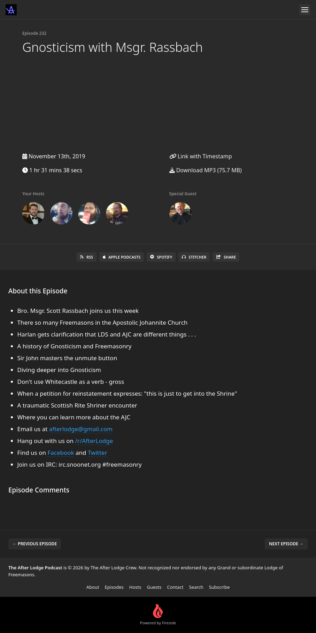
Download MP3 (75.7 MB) (205, 170)
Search (196, 587)
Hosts (135, 587)
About (92, 587)
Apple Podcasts (121, 257)
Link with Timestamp (200, 156)
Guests (154, 587)
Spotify (161, 257)
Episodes (114, 587)
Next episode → (286, 544)
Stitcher (194, 257)
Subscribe (219, 587)
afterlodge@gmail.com (81, 429)
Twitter (97, 453)
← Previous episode (35, 544)
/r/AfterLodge (94, 441)
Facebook (60, 453)
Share (226, 257)
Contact (175, 587)
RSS (86, 257)
